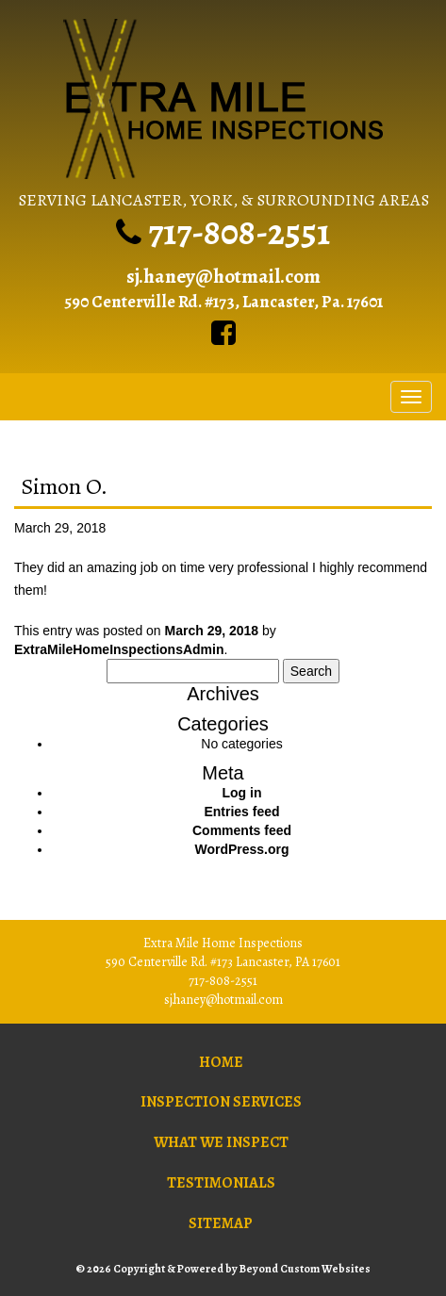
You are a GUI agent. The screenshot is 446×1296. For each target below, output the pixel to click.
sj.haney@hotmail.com (223, 276)
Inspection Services (221, 1101)
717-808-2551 (239, 231)
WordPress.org (241, 849)
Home (221, 1062)
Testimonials (221, 1183)
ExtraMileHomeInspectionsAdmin (119, 649)
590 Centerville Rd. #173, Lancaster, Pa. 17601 (223, 301)
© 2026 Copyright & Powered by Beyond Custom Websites (223, 1268)
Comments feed (241, 830)
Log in (242, 792)
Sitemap (221, 1223)
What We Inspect (221, 1142)
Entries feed (241, 811)
